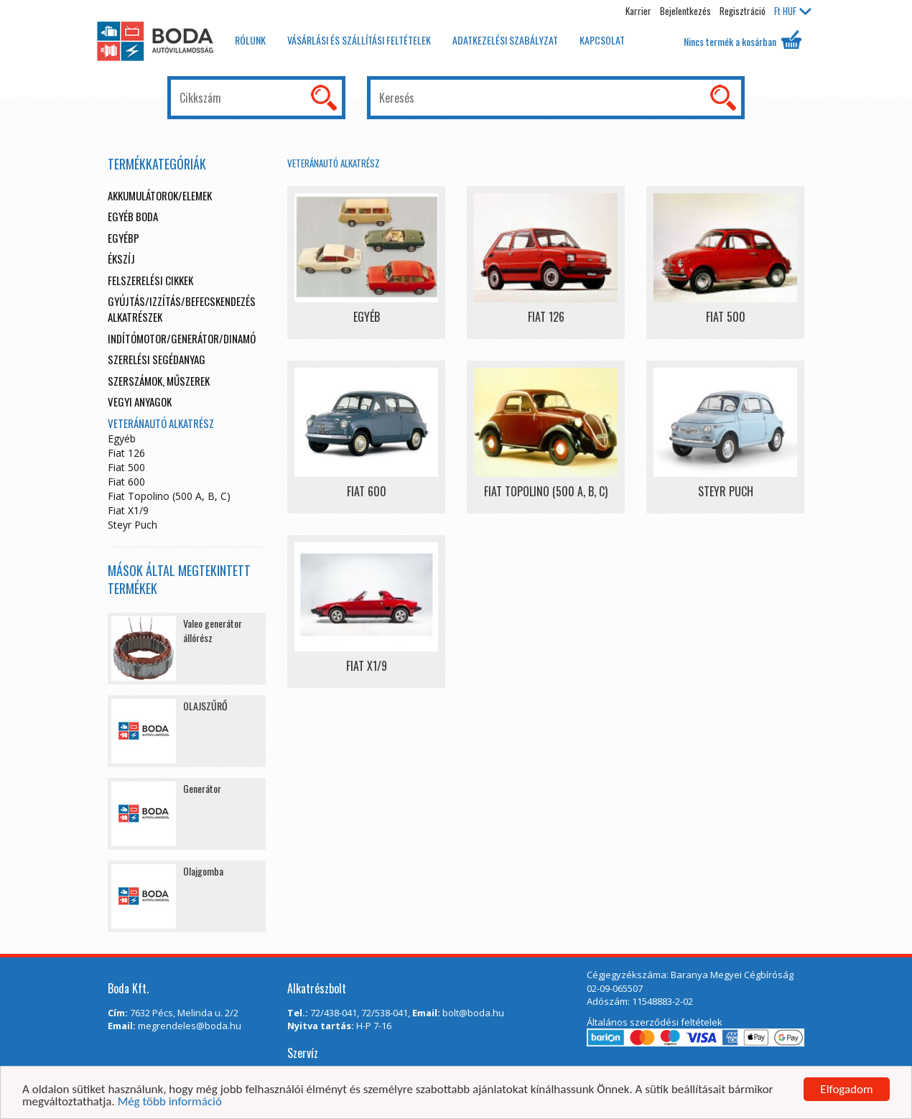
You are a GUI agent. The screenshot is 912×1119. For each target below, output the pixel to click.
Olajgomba (203, 870)
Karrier (638, 11)
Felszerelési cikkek (150, 280)
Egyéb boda (133, 216)
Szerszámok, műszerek (159, 381)
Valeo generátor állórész (212, 630)
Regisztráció (743, 11)
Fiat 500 (126, 467)
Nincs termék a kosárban (742, 39)
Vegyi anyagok (140, 401)
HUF (792, 11)
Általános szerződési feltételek (654, 1022)
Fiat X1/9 (128, 510)
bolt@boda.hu (473, 1012)
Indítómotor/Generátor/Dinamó (182, 338)
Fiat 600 (126, 481)
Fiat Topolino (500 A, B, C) (169, 496)
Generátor (202, 788)
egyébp (123, 238)
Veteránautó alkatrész (333, 163)
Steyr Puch (132, 524)
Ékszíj (121, 258)
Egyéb (122, 438)
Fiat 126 (126, 453)
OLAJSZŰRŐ (205, 705)
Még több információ (170, 1102)
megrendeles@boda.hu (189, 1025)
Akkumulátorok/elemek (160, 195)
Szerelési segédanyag (156, 359)
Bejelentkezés (685, 11)
